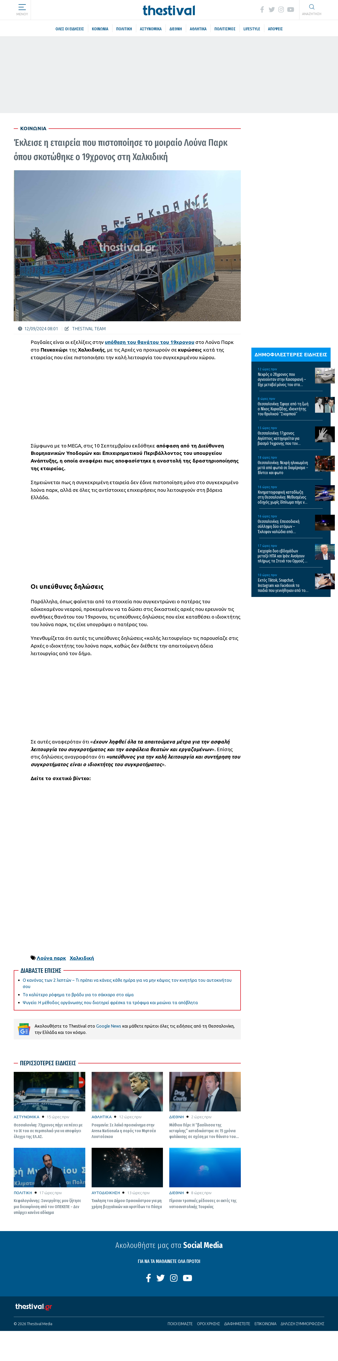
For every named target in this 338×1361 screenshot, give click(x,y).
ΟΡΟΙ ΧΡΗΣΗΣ (208, 1324)
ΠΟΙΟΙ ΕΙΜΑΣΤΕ (180, 1324)
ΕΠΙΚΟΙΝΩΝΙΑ (265, 1324)
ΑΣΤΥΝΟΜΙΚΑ (26, 1117)
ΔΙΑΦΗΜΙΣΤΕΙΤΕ (237, 1324)
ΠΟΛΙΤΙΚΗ (23, 1192)
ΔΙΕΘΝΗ (176, 1117)
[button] (22, 8)
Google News (108, 1026)
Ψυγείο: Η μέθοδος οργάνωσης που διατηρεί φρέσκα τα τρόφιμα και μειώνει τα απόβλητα (110, 1002)
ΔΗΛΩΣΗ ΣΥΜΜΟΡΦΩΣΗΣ (302, 1324)
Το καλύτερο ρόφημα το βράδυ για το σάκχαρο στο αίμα (78, 994)
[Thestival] (169, 10)
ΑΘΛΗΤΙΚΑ (102, 1117)
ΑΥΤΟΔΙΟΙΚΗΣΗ (106, 1192)
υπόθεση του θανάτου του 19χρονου (149, 342)
